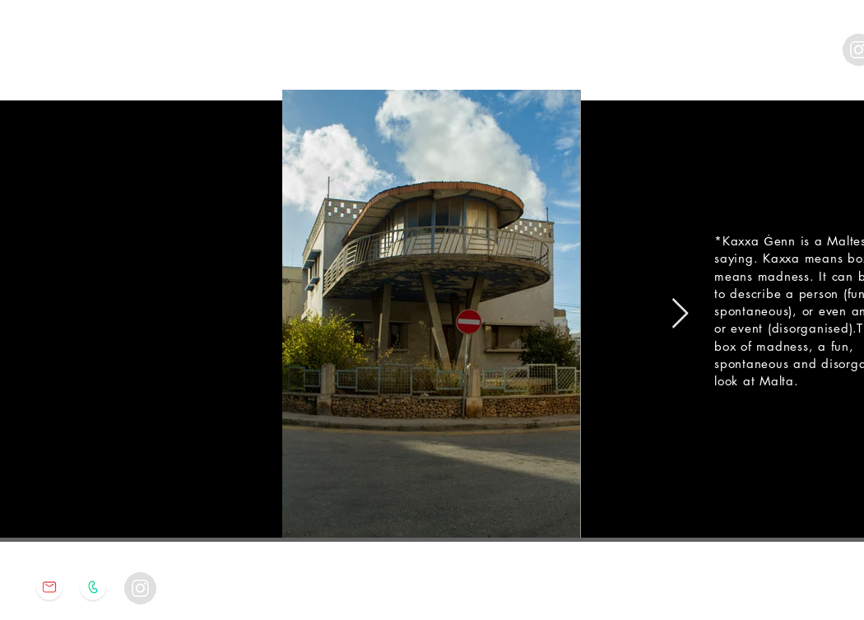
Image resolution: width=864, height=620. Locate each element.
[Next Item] (680, 314)
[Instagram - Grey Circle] (140, 588)
